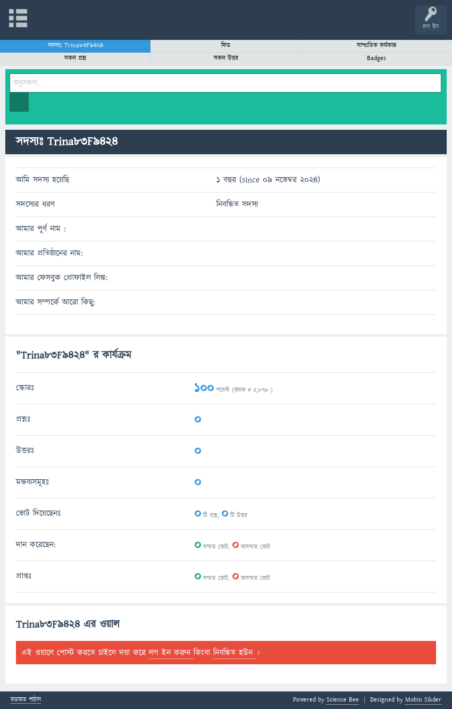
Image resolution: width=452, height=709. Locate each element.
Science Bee (343, 699)
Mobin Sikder (423, 699)
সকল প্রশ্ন (75, 58)
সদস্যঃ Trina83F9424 (75, 45)
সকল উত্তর (226, 58)
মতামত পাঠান (26, 700)
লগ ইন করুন (171, 652)
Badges (376, 58)
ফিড (225, 45)
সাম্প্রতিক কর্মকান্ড (377, 45)
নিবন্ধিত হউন (234, 652)
